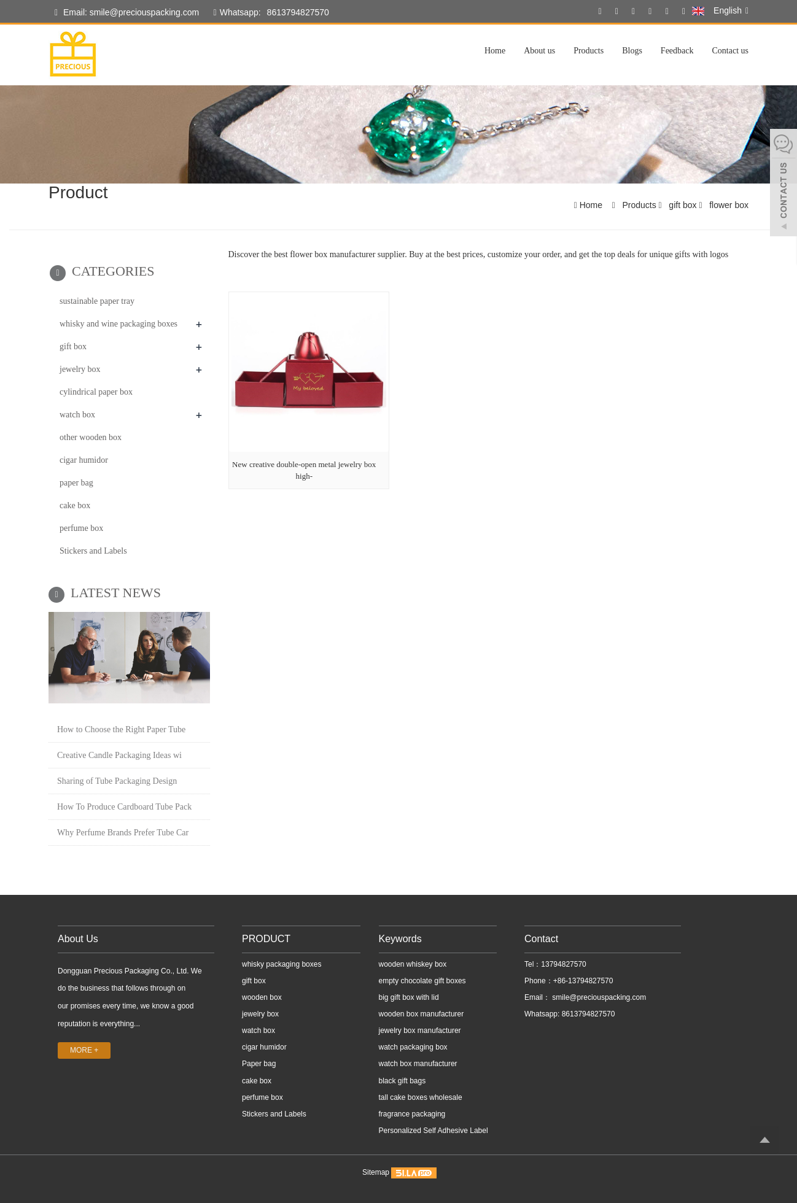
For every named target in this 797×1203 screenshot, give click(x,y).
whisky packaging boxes (281, 964)
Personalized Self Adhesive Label (433, 1130)
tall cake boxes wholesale (420, 1097)
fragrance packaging (412, 1114)
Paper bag (259, 1063)
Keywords (400, 939)
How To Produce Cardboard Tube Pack (124, 806)
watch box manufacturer (418, 1063)
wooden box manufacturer (421, 1014)
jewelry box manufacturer (420, 1030)
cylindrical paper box (96, 391)
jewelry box (80, 369)
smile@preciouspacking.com (598, 997)
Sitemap (375, 1172)
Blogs (632, 50)
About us (539, 50)
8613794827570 (298, 12)
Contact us (730, 50)
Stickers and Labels (93, 550)
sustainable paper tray (97, 301)
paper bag (76, 482)
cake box (75, 505)
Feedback (677, 50)
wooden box (262, 997)
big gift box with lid (409, 997)
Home (494, 50)
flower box (727, 205)
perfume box (81, 528)
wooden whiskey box (413, 964)
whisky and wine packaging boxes (118, 323)
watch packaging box (413, 1047)
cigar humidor (84, 460)
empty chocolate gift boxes (422, 981)
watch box (77, 414)
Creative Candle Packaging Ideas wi (119, 755)
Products (588, 50)
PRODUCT (266, 939)
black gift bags (402, 1081)
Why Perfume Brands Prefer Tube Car (123, 832)
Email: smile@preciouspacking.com (127, 13)
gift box (682, 205)
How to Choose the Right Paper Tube (121, 729)
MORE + (84, 1050)
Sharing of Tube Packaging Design (117, 781)
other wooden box (91, 437)
